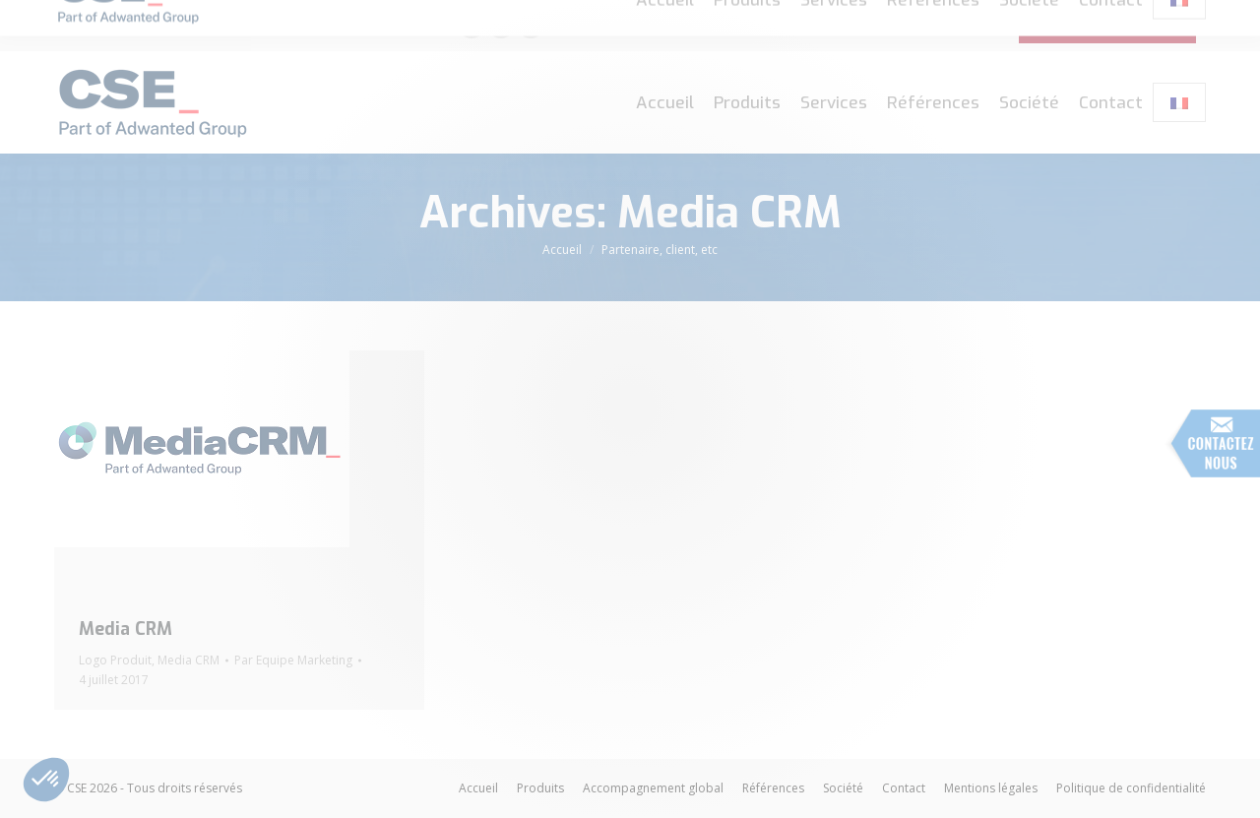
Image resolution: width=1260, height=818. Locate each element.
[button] (46, 779)
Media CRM (125, 629)
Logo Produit (115, 660)
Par (293, 660)
